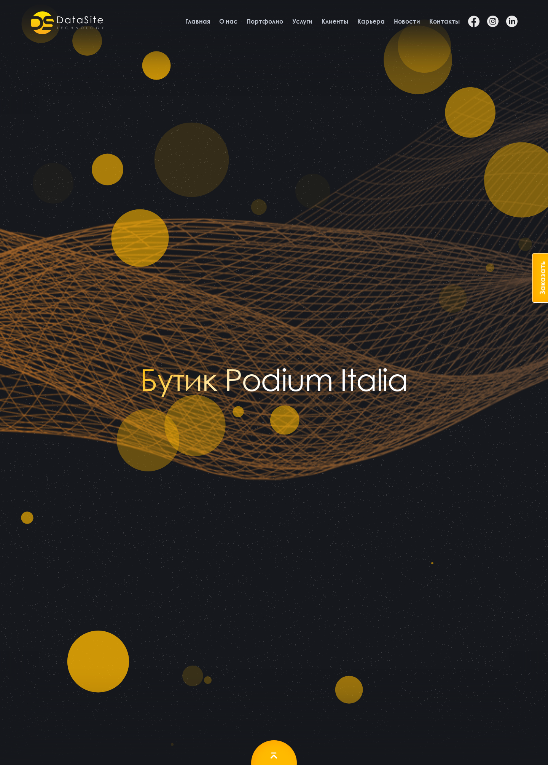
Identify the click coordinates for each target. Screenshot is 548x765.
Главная (197, 21)
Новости (407, 21)
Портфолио (265, 21)
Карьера (371, 21)
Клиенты (335, 21)
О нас (228, 21)
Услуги (302, 21)
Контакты (444, 21)
